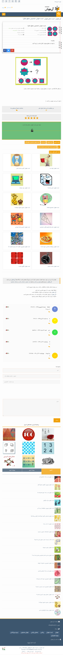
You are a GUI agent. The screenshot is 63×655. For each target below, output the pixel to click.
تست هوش (28, 281)
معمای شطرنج (14, 281)
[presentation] (9, 391)
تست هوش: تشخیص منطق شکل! (33, 19)
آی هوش (58, 19)
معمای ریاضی (22, 281)
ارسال (57, 420)
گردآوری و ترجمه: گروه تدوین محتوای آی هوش (47, 147)
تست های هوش (49, 19)
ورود (3, 7)
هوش (39, 281)
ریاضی (35, 281)
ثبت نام (9, 7)
